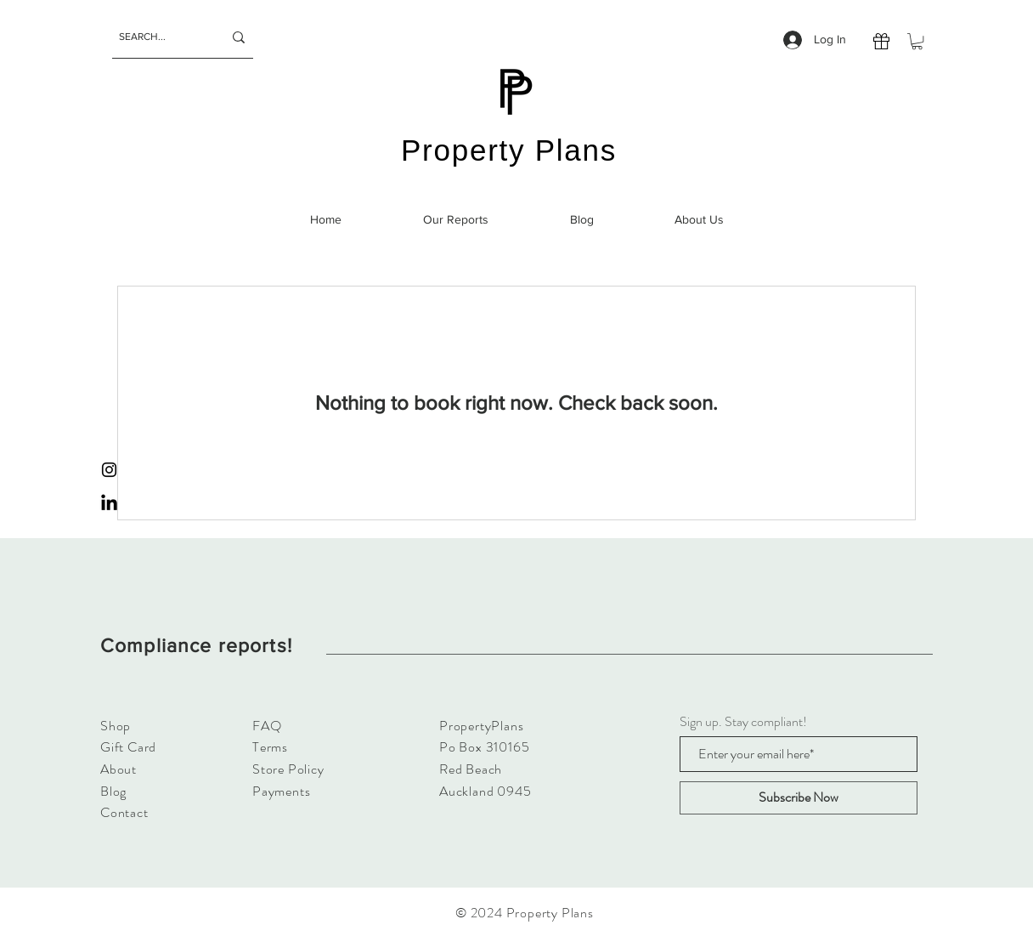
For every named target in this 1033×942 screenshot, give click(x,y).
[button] (917, 41)
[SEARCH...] (158, 37)
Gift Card (128, 747)
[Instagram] (109, 470)
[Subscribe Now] (798, 797)
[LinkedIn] (109, 504)
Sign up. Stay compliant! (743, 722)
